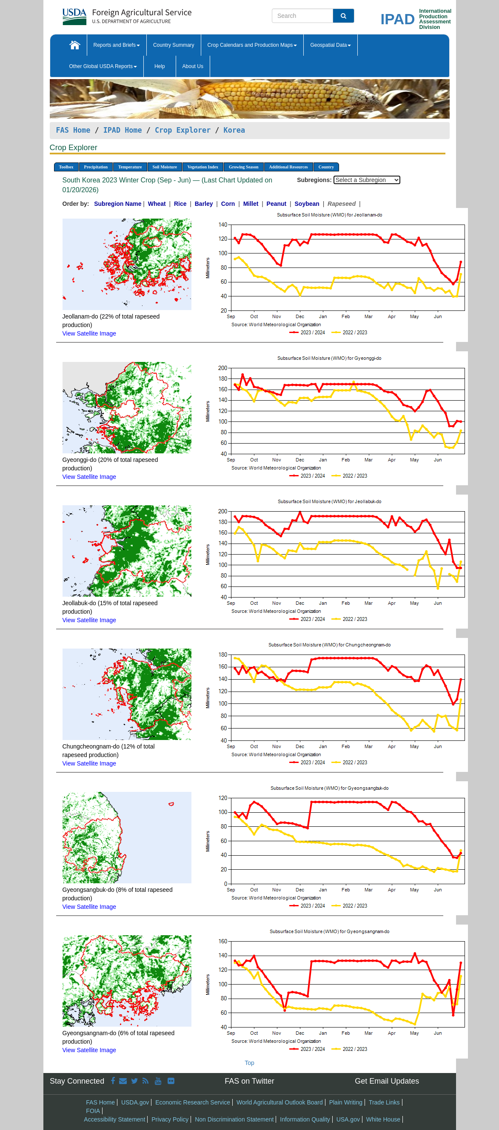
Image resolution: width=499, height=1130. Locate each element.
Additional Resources (288, 167)
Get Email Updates (387, 1081)
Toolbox (66, 167)
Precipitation (96, 167)
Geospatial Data (330, 45)
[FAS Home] (106, 14)
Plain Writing (345, 1102)
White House (383, 1119)
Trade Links (384, 1102)
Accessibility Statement (114, 1119)
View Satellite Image (90, 333)
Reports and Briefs (117, 45)
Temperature (130, 167)
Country (326, 167)
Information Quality (305, 1119)
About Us (192, 66)
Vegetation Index (203, 167)
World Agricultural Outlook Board (280, 1102)
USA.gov (348, 1119)
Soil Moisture (165, 167)
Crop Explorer (183, 130)
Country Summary (173, 45)
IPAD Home (122, 130)
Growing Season (244, 167)
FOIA (93, 1110)
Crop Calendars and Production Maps (252, 45)
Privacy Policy (169, 1119)
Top (249, 1062)
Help (159, 66)
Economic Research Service (192, 1102)
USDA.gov (135, 1102)
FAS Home (73, 130)
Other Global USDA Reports (103, 66)
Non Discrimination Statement (234, 1119)
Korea (234, 130)
